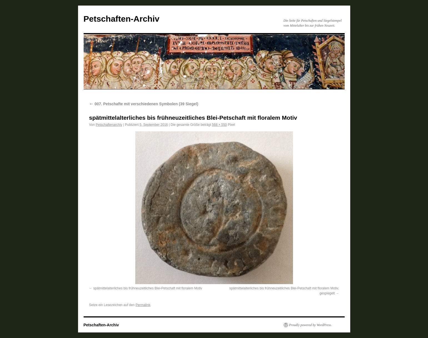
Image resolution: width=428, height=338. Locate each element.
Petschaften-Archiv (121, 18)
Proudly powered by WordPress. (310, 325)
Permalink (143, 305)
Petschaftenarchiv (109, 125)
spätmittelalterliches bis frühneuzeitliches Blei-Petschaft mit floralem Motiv (147, 288)
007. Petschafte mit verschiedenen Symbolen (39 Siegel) (143, 104)
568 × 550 (219, 125)
